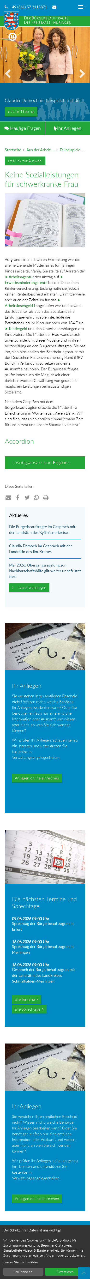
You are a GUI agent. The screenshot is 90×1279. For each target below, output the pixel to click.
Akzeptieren (65, 1271)
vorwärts (80, 79)
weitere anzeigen (29, 587)
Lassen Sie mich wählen (20, 1262)
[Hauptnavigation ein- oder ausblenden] (81, 11)
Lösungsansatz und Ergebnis (41, 462)
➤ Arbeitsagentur (19, 276)
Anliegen (67, 128)
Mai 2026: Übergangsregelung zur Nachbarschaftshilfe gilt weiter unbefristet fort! (45, 570)
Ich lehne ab (23, 1271)
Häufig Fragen (22, 128)
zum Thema (21, 111)
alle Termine (26, 999)
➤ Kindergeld (16, 328)
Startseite (13, 149)
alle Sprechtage (29, 1009)
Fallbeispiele (70, 149)
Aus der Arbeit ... (40, 149)
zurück (9, 79)
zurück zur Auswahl (25, 160)
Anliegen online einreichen (37, 778)
